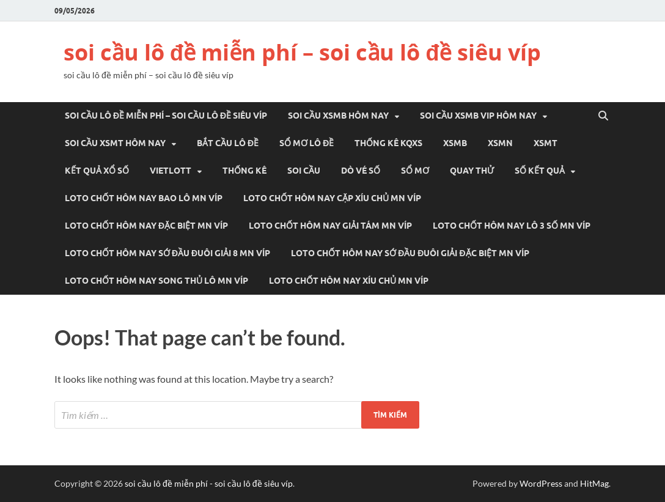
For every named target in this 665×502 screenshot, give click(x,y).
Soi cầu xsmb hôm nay (338, 115)
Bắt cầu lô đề (228, 143)
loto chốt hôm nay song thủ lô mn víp (156, 281)
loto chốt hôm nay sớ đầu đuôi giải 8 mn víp (167, 253)
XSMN (500, 143)
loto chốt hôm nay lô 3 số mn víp (511, 226)
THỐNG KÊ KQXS (388, 143)
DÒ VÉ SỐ (360, 170)
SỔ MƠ (415, 170)
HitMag (594, 483)
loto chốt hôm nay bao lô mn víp (143, 198)
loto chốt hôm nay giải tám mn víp (330, 226)
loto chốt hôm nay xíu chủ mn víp (348, 281)
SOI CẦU (303, 170)
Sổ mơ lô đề (306, 143)
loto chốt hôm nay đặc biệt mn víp (146, 226)
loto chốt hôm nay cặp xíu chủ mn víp (332, 198)
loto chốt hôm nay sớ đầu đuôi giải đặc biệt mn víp (410, 253)
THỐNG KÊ (244, 170)
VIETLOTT (170, 170)
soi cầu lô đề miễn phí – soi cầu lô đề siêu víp (302, 52)
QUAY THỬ (472, 170)
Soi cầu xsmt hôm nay (115, 143)
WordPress (541, 483)
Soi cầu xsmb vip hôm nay (478, 115)
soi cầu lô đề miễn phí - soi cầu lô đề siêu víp (209, 483)
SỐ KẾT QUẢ (540, 170)
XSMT (545, 143)
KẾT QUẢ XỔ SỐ (97, 170)
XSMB (455, 143)
